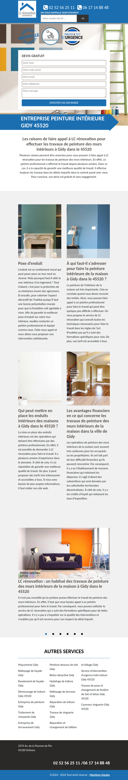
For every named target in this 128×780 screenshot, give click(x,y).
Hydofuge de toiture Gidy (61, 683)
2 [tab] (53, 634)
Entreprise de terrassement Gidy (29, 725)
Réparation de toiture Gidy (62, 704)
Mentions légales (100, 775)
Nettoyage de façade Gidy (30, 673)
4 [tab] (67, 634)
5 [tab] (75, 634)
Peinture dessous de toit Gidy (64, 667)
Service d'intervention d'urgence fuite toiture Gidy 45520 (94, 675)
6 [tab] (82, 634)
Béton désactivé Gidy (62, 675)
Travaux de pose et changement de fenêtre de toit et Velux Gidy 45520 (95, 692)
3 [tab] (60, 634)
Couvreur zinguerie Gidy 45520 (95, 707)
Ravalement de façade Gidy (31, 683)
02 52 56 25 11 (59, 7)
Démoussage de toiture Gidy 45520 (31, 694)
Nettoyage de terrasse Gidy (62, 694)
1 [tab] (46, 634)
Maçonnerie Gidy (28, 664)
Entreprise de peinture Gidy (31, 704)
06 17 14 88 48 (93, 7)
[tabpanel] (64, 576)
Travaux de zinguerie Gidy (62, 714)
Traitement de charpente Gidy (27, 714)
